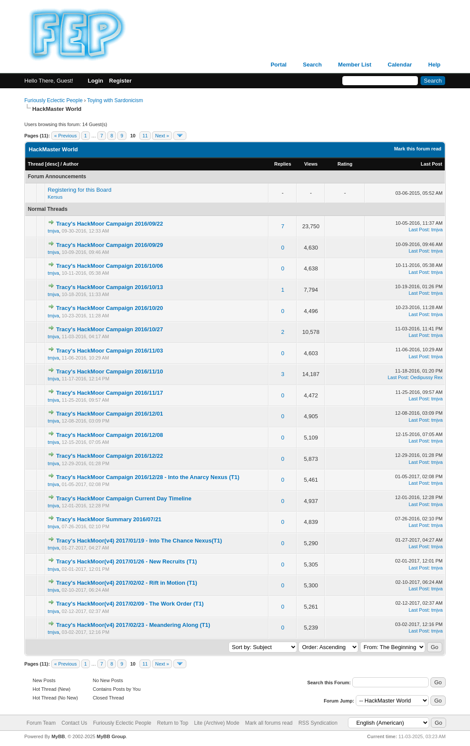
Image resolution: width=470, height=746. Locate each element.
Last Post (431, 164)
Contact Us (74, 723)
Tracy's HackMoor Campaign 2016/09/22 (109, 223)
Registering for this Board (80, 189)
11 (145, 135)
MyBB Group (111, 736)
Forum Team (41, 723)
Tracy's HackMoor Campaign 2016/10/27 (109, 329)
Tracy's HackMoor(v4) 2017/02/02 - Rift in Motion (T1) (126, 582)
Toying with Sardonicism (115, 100)
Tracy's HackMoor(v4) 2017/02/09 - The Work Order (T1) (130, 603)
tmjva (53, 230)
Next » (162, 135)
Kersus (55, 197)
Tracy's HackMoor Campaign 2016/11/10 (109, 371)
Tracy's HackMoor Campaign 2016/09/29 (109, 245)
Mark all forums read (268, 723)
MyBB (58, 736)
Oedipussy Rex (426, 377)
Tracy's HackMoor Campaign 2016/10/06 (109, 266)
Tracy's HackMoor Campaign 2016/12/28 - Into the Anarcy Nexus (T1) (147, 477)
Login (95, 80)
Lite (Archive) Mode (216, 723)
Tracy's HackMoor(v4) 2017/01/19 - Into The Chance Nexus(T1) (139, 540)
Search (312, 64)
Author (71, 164)
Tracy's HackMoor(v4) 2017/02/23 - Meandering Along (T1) (133, 625)
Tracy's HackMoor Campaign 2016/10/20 (109, 308)
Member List (354, 64)
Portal (279, 64)
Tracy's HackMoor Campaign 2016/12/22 (109, 456)
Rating (345, 164)
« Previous (65, 135)
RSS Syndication (318, 723)
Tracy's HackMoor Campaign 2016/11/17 (109, 393)
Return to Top (173, 723)
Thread (36, 164)
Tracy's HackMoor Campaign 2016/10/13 (109, 287)
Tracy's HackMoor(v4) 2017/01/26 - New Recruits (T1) (126, 561)
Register (120, 80)
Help (434, 64)
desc (51, 164)
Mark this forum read (417, 148)
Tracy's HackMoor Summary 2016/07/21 (108, 519)
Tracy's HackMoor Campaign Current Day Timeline (123, 498)
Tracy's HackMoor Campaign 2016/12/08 (109, 435)
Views (311, 164)
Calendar (400, 64)
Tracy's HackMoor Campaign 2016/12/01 (109, 413)
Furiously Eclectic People (53, 100)
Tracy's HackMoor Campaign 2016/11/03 (109, 350)
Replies (282, 164)
